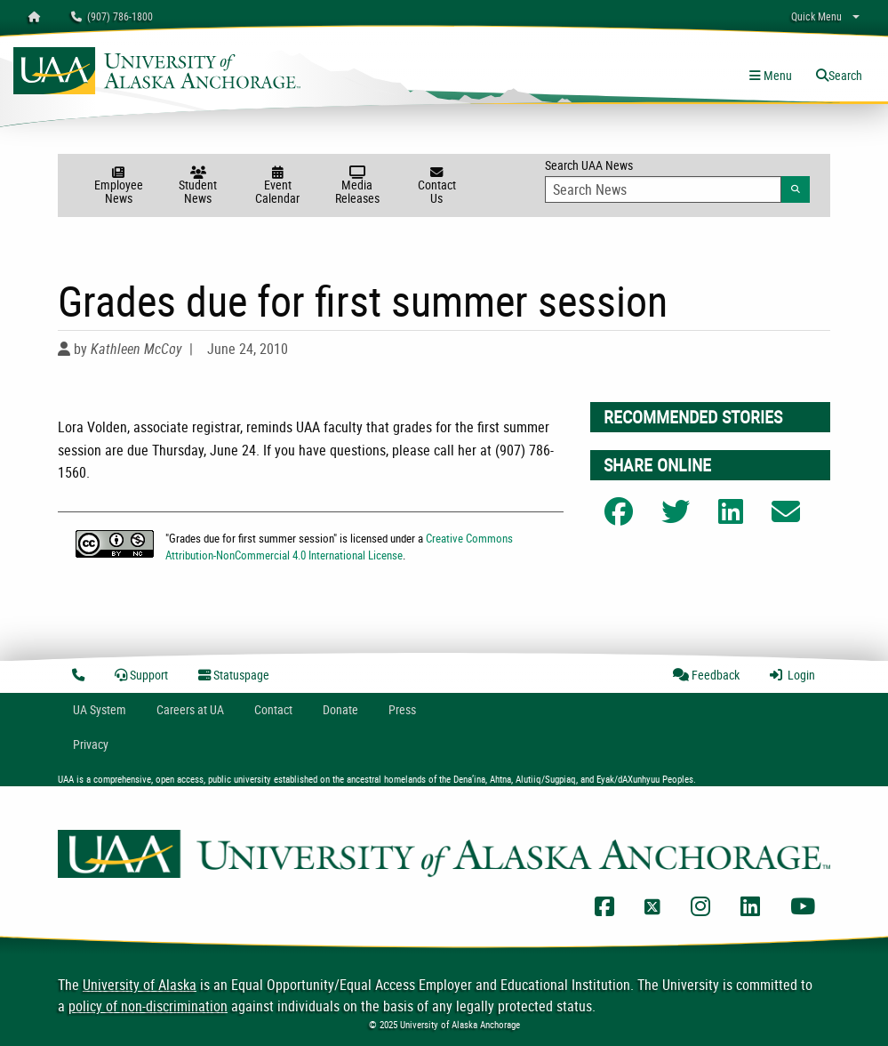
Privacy (90, 744)
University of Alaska (139, 984)
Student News (198, 186)
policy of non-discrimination (148, 1006)
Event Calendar (277, 186)
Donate (340, 709)
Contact (273, 709)
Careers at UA (190, 709)
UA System (99, 709)
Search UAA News (677, 180)
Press (402, 709)
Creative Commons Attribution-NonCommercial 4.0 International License (339, 546)
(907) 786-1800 (112, 16)
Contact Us (437, 186)
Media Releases (357, 186)
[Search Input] (663, 189)
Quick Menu (816, 16)
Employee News (118, 186)
